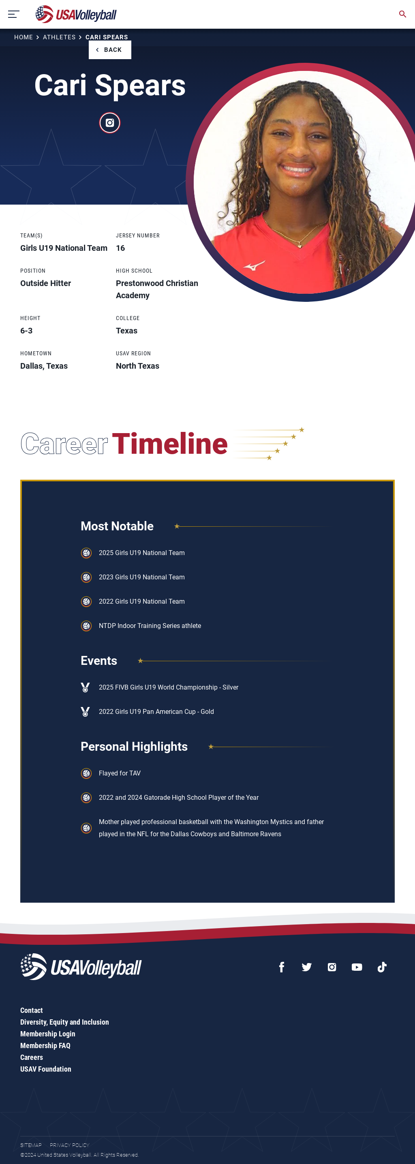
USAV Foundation (45, 1069)
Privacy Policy (70, 1145)
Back (113, 49)
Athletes (59, 37)
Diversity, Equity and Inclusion (64, 1022)
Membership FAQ (45, 1045)
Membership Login (47, 1033)
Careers (31, 1057)
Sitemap (31, 1145)
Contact (31, 1010)
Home (23, 37)
